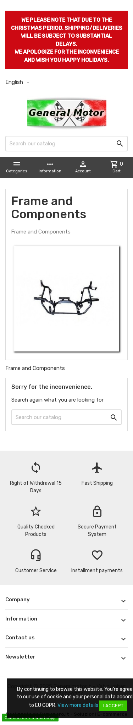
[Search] (66, 143)
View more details (77, 705)
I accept (113, 705)
